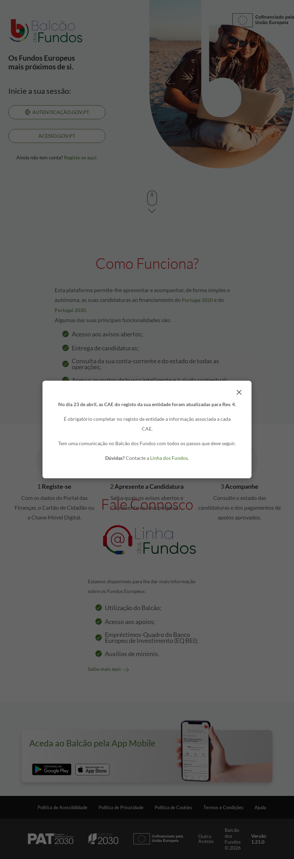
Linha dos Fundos (169, 458)
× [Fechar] (239, 392)
